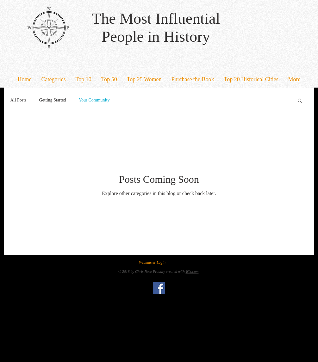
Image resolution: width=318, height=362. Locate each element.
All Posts (18, 100)
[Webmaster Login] (152, 262)
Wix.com (191, 271)
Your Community (94, 100)
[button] (53, 79)
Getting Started (52, 100)
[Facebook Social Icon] (159, 288)
